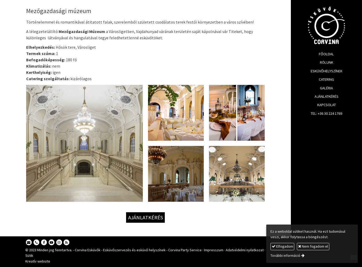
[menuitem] (326, 54)
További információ (285, 255)
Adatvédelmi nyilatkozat (245, 250)
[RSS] (66, 242)
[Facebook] (44, 242)
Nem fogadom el (313, 246)
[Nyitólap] (326, 25)
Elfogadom (282, 246)
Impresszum (213, 250)
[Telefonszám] (36, 242)
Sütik (29, 255)
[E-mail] (28, 242)
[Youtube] (51, 242)
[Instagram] (59, 242)
